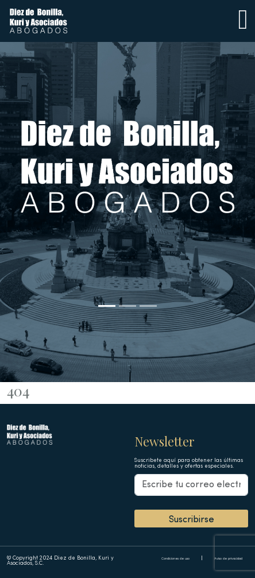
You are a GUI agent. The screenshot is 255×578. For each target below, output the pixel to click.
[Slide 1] (106, 306)
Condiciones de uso (175, 558)
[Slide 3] (148, 306)
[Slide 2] (127, 306)
